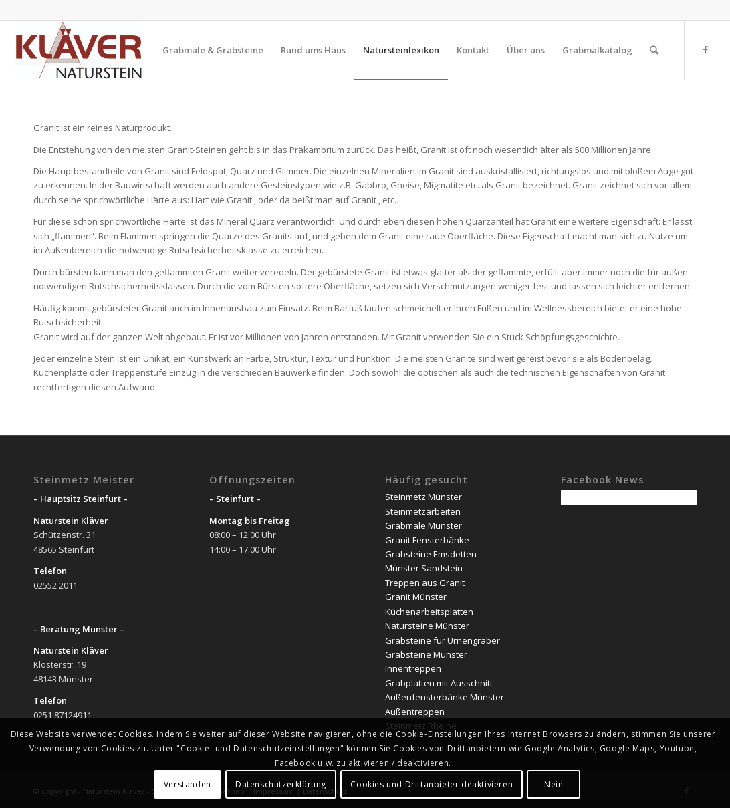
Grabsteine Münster (426, 654)
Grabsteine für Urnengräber (442, 640)
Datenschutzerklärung (280, 784)
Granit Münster (416, 597)
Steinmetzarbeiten (423, 511)
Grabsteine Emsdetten (431, 554)
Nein (553, 784)
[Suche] (654, 50)
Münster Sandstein (424, 568)
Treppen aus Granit (425, 583)
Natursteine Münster (427, 626)
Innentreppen (413, 668)
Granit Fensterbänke (427, 540)
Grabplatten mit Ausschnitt (439, 683)
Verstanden (187, 784)
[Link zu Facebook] (705, 49)
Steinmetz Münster (423, 497)
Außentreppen (415, 712)
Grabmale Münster (423, 525)
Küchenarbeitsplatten (429, 611)
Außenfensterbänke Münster (444, 697)
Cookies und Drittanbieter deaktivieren (431, 784)
